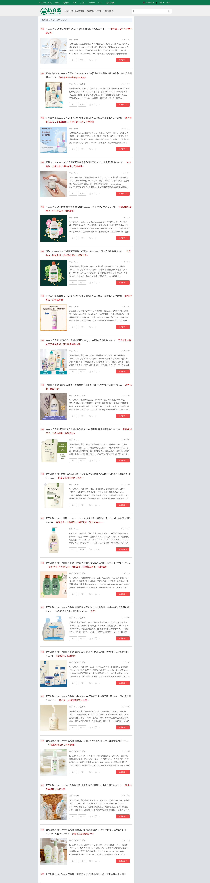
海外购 (66, 3)
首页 (52, 20)
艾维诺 (82, 84)
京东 (82, 3)
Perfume (91, 3)
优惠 (42, 29)
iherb (57, 3)
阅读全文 (117, 276)
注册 (168, 3)
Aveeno (76, 39)
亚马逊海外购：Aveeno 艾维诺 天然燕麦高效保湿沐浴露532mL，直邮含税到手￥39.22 (86, 874)
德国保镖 (110, 3)
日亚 (75, 3)
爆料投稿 (147, 3)
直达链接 (123, 60)
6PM (100, 3)
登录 (160, 3)
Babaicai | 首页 (45, 3)
